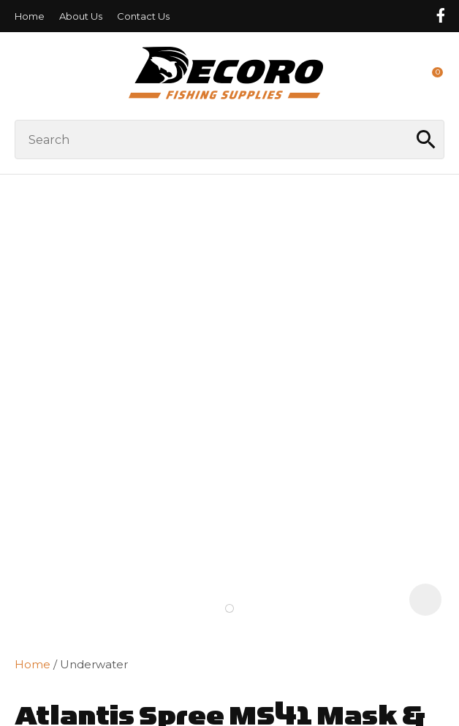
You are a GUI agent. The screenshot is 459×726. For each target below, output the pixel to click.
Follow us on (440, 15)
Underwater (94, 664)
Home (30, 16)
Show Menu (23, 75)
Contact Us (143, 16)
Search (426, 139)
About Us (80, 16)
